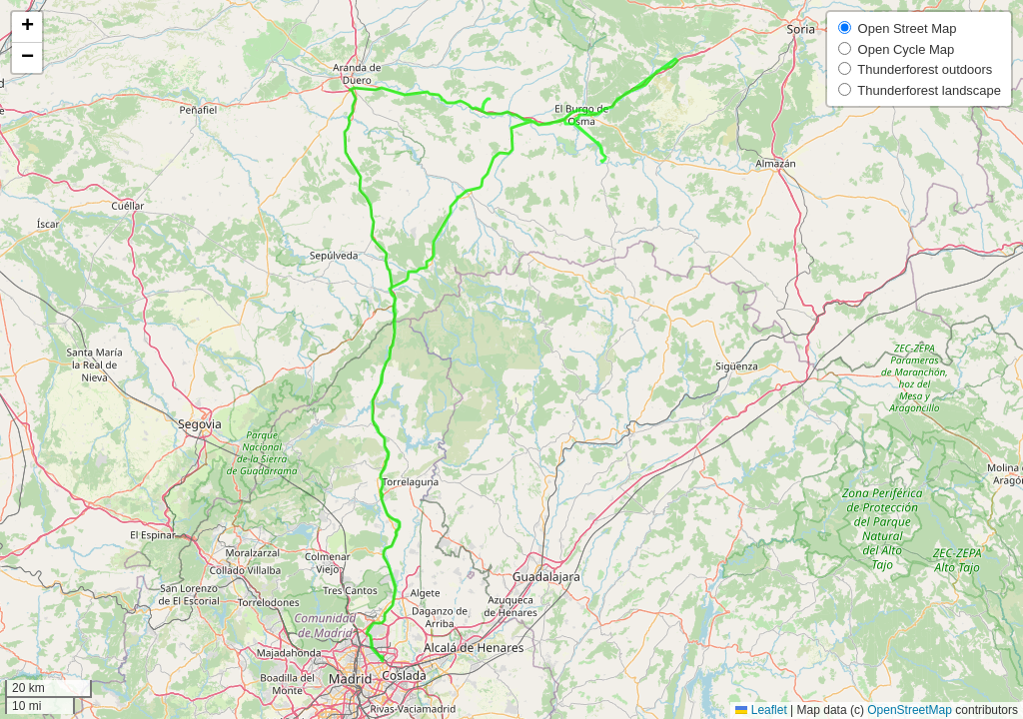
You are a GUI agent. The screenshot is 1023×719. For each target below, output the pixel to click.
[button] (27, 27)
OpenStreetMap (909, 710)
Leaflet (760, 710)
